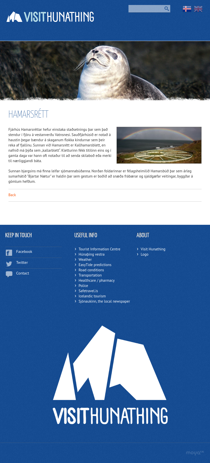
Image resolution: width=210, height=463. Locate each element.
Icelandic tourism (92, 296)
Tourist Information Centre (99, 249)
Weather (85, 259)
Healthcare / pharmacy (97, 280)
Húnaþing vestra (92, 254)
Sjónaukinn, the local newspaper (104, 301)
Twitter (22, 262)
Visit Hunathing (153, 249)
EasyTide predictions (95, 264)
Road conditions (91, 270)
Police (83, 285)
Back (12, 194)
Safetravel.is (88, 290)
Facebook (24, 251)
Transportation (90, 275)
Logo (144, 254)
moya (194, 453)
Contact (22, 273)
